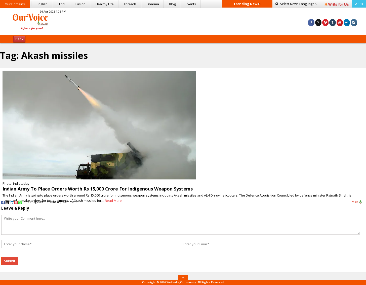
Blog (172, 4)
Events (191, 4)
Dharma (153, 4)
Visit (357, 202)
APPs (359, 4)
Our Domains (15, 4)
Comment (69, 202)
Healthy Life (105, 4)
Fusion (80, 4)
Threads (130, 4)
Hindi (61, 4)
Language (296, 4)
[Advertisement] (183, 21)
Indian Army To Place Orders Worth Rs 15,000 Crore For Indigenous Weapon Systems (98, 189)
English (42, 4)
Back (19, 39)
